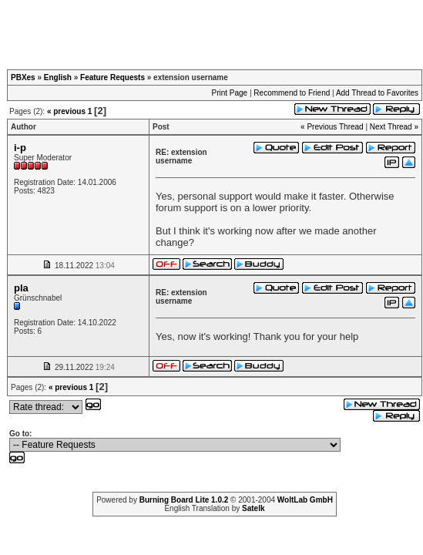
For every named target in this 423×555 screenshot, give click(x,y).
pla (21, 288)
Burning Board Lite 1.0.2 (184, 500)
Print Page (229, 93)
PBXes (23, 77)
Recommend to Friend (291, 93)
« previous (66, 111)
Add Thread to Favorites (377, 93)
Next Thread (391, 127)
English (58, 77)
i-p (20, 147)
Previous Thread (335, 127)
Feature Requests (112, 77)
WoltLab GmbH (305, 500)
